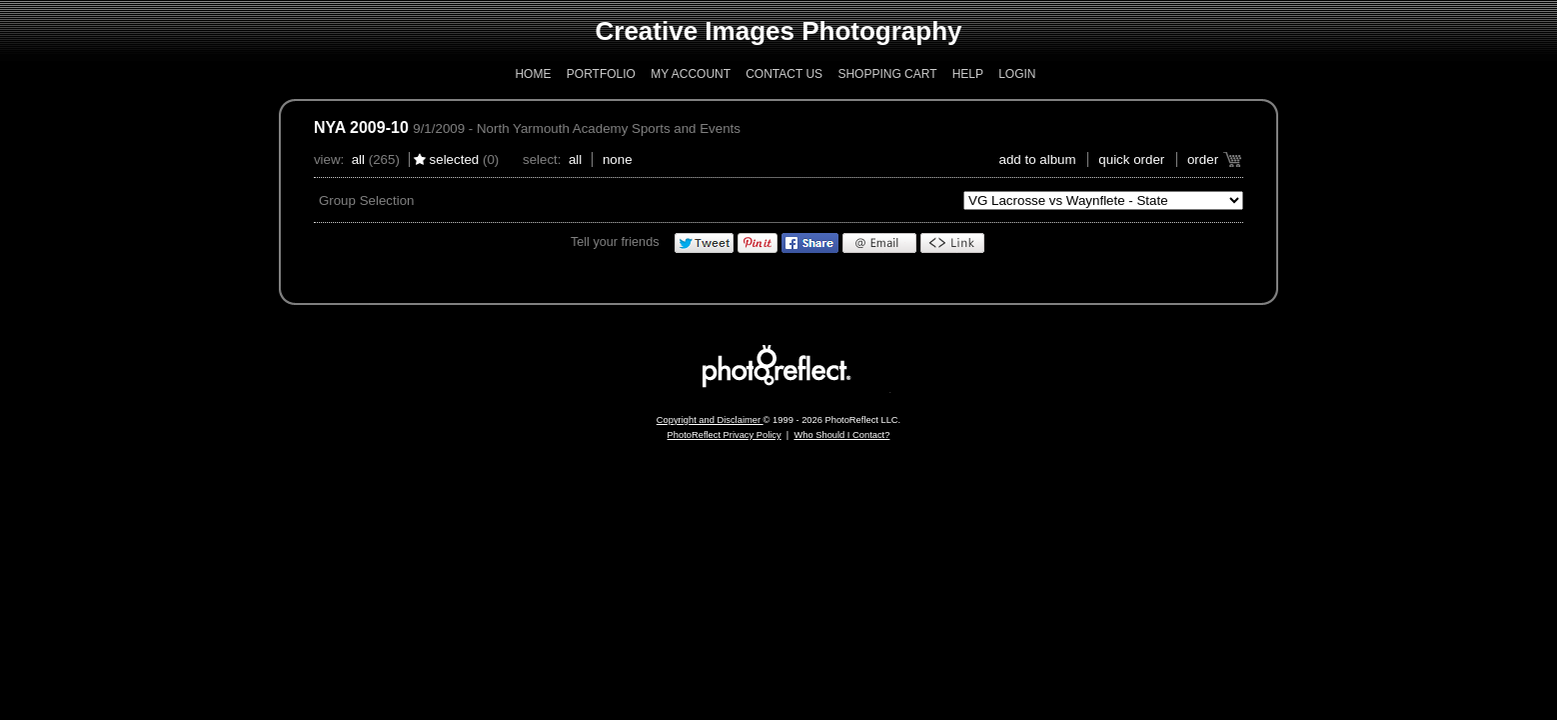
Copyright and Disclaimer (710, 420)
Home (533, 74)
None (618, 159)
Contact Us (784, 74)
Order (1202, 159)
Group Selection (367, 200)
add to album (1037, 159)
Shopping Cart (886, 74)
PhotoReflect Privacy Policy (724, 435)
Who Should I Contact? (841, 435)
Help (967, 74)
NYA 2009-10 (361, 127)
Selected (455, 159)
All (358, 159)
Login (1016, 74)
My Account (691, 74)
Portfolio (601, 74)
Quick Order (1131, 159)
